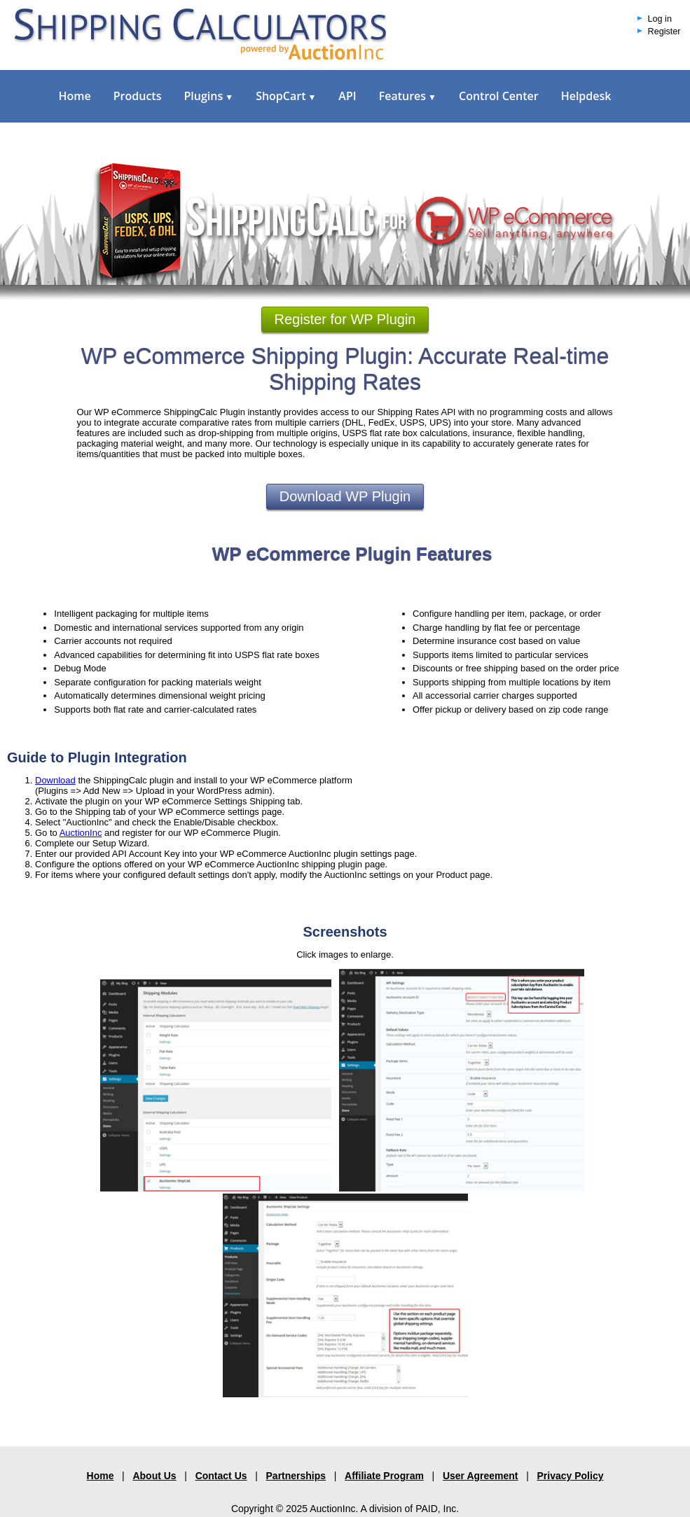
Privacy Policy (570, 1475)
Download (55, 780)
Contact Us (221, 1475)
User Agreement (480, 1475)
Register (664, 31)
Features (407, 96)
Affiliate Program (384, 1475)
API (347, 96)
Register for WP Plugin (345, 319)
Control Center (499, 96)
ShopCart (286, 96)
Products (137, 96)
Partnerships (296, 1475)
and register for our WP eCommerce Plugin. (191, 832)
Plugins (208, 96)
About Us (154, 1475)
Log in (660, 19)
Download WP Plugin (345, 496)
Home (75, 96)
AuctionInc (81, 832)
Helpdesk (586, 96)
